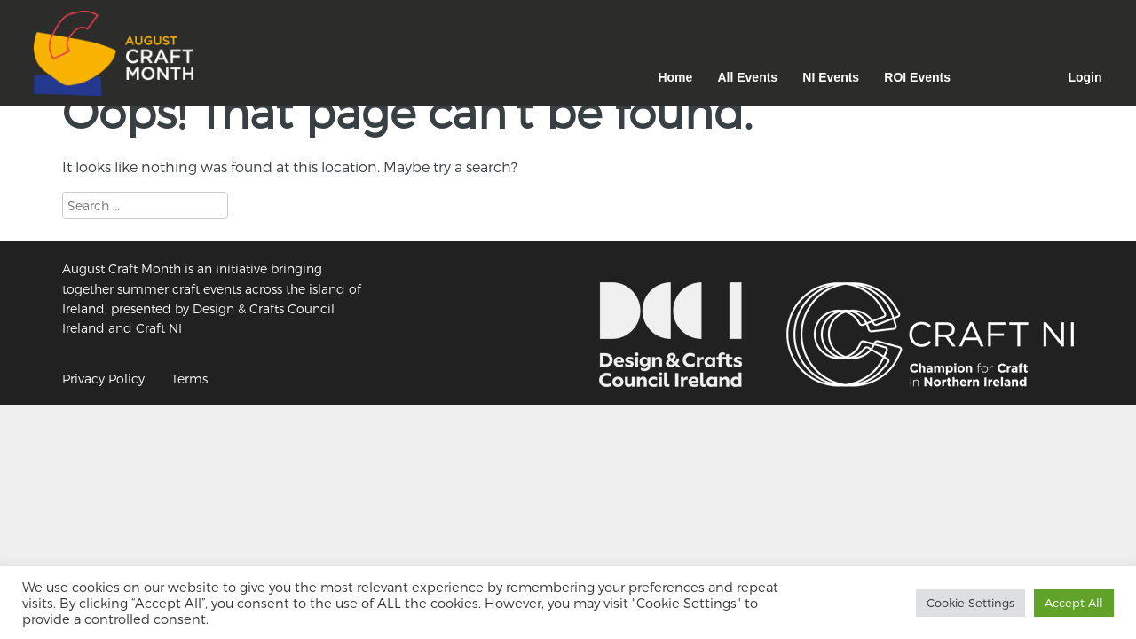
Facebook (1032, 86)
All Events (747, 77)
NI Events (830, 77)
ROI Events (917, 77)
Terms (189, 378)
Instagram (986, 86)
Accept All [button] (1074, 603)
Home (675, 77)
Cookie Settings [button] (970, 603)
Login (1084, 77)
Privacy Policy (103, 378)
